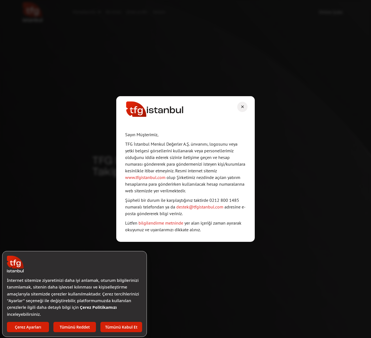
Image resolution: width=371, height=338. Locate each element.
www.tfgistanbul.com (145, 177)
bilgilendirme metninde (161, 223)
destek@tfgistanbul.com (200, 207)
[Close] (242, 107)
